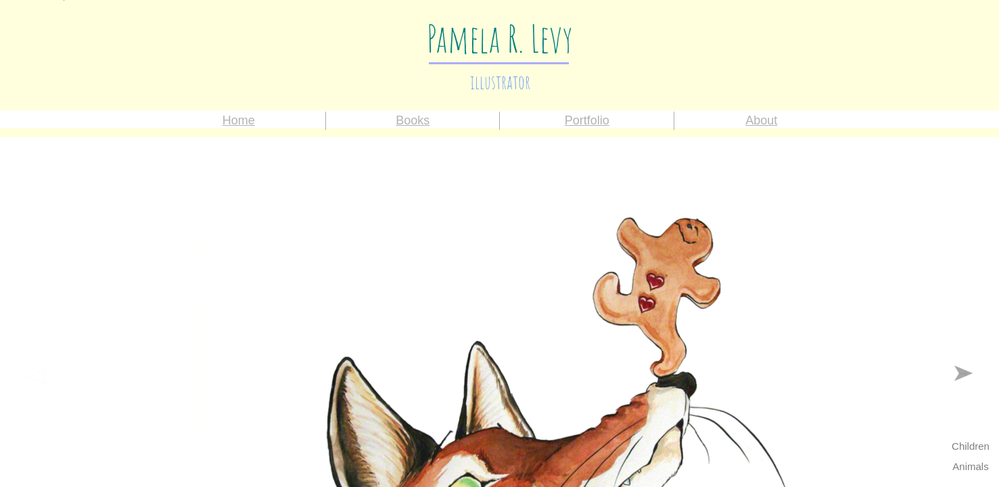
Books (412, 120)
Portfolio (587, 120)
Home (239, 120)
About (761, 120)
